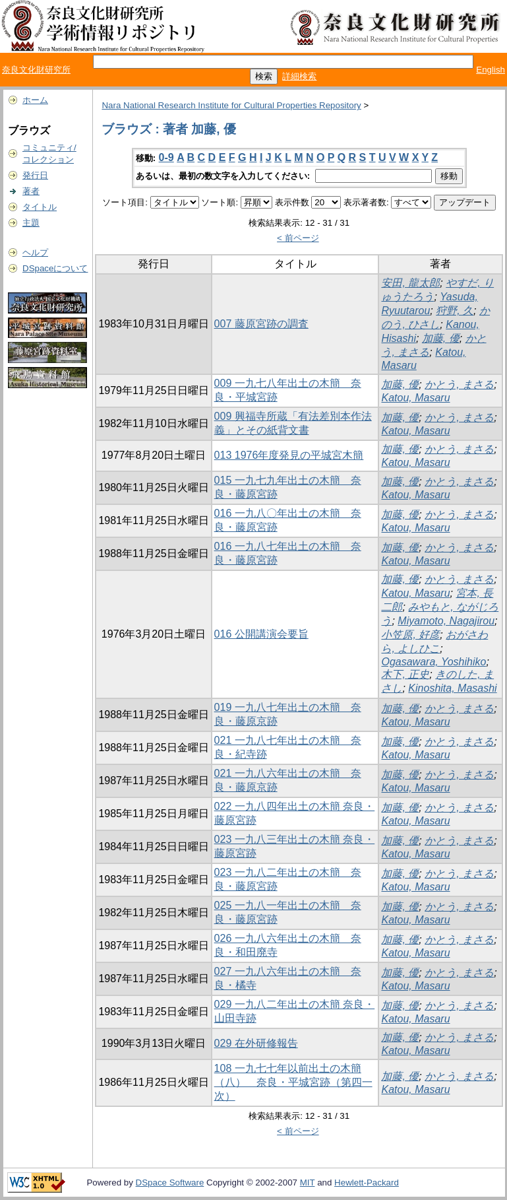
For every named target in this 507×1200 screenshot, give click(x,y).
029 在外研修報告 (256, 1043)
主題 (31, 223)
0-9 (166, 157)
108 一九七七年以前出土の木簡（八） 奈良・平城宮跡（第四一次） (293, 1082)
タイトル (39, 207)
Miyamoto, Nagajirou (446, 620)
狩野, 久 (454, 310)
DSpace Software (170, 1182)
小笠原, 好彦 (410, 634)
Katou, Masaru (415, 397)
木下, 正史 (405, 674)
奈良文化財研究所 (36, 70)
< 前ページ (298, 238)
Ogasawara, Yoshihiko (433, 661)
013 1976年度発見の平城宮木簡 (289, 455)
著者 (31, 191)
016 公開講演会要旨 (261, 634)
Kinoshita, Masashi (452, 688)
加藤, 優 (441, 338)
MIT (307, 1182)
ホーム (35, 100)
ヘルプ (35, 252)
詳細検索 (299, 76)
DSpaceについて (55, 268)
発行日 (35, 175)
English (490, 70)
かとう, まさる (459, 384)
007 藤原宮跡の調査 (261, 323)
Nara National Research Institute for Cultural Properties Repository (231, 105)
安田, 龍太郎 (410, 282)
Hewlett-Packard (366, 1182)
